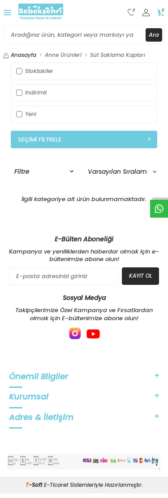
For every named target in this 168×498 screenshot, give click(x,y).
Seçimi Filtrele (84, 139)
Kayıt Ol (140, 275)
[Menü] (7, 12)
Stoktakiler (34, 71)
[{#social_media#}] (75, 333)
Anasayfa (20, 55)
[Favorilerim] (131, 13)
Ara (154, 34)
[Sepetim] (160, 13)
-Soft (35, 485)
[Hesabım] (146, 13)
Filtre (43, 171)
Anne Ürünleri (63, 55)
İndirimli (31, 92)
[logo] (40, 12)
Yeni (26, 114)
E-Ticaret (56, 485)
